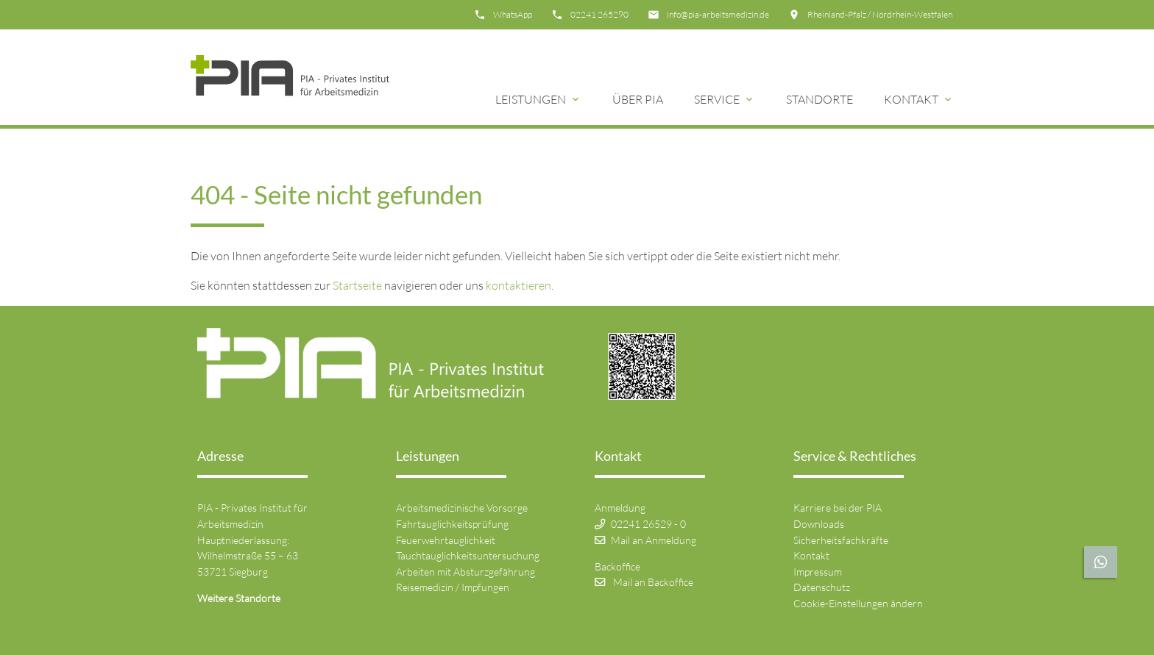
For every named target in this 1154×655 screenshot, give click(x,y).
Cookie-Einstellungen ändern (858, 603)
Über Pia (637, 99)
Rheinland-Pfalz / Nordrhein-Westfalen (879, 14)
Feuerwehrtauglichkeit (445, 540)
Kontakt (911, 99)
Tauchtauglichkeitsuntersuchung (467, 555)
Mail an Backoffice (653, 582)
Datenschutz (821, 587)
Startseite (357, 285)
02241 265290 (599, 14)
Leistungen (530, 99)
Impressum (817, 571)
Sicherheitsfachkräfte (840, 540)
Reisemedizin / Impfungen (452, 587)
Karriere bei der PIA (837, 507)
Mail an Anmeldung (653, 540)
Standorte (819, 99)
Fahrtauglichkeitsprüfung (452, 524)
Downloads (818, 524)
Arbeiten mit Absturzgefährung (465, 571)
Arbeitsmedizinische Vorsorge (462, 507)
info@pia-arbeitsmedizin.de (718, 14)
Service (717, 99)
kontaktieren (518, 285)
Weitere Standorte (238, 598)
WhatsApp (512, 14)
